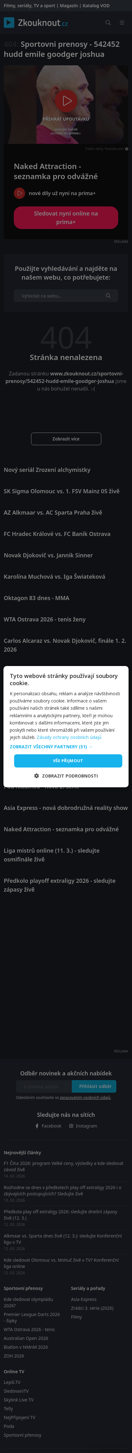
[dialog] (66, 726)
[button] (66, 747)
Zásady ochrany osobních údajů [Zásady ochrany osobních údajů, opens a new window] (69, 737)
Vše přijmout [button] (68, 760)
